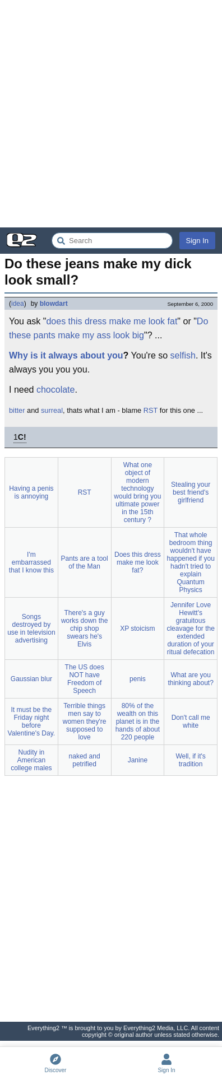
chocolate (55, 389)
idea (17, 304)
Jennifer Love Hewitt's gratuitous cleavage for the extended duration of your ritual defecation (190, 628)
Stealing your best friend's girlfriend (190, 492)
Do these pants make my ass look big (108, 328)
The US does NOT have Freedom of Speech (84, 679)
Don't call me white (191, 721)
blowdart (54, 304)
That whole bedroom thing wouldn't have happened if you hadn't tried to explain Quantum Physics (190, 562)
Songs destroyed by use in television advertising (31, 628)
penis (138, 679)
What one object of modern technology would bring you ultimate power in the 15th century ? (137, 492)
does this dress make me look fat (111, 321)
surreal (52, 410)
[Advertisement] (111, 114)
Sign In (197, 240)
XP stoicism (137, 628)
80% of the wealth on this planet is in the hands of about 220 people (137, 721)
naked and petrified (84, 760)
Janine (137, 760)
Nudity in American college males (31, 760)
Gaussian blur (31, 679)
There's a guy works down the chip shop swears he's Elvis (84, 628)
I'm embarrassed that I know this (31, 562)
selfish (183, 355)
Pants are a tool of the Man (84, 562)
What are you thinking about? (190, 679)
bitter (17, 410)
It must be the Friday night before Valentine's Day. (31, 721)
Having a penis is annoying (31, 492)
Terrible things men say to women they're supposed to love (85, 721)
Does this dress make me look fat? (137, 562)
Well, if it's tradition (190, 760)
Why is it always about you (66, 355)
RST (151, 410)
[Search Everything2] (112, 240)
